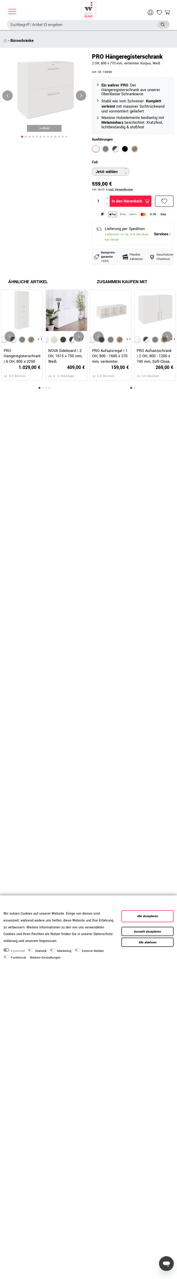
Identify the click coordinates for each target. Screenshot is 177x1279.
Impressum (47, 941)
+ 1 (40, 339)
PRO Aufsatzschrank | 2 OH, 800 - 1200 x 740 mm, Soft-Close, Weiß (154, 356)
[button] (22, 137)
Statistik (41, 951)
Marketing (64, 951)
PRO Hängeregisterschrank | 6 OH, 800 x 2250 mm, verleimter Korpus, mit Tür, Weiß (22, 356)
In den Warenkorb (130, 201)
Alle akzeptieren (147, 916)
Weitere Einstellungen (45, 957)
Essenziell (18, 951)
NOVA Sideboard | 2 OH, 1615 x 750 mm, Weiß (65, 356)
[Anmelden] (151, 12)
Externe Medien (93, 951)
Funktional (18, 957)
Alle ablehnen (147, 942)
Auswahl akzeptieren (147, 932)
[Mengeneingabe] (98, 201)
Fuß (95, 162)
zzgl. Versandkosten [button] (120, 190)
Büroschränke (22, 40)
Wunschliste (164, 201)
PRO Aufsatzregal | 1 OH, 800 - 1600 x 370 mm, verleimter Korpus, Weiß (110, 356)
